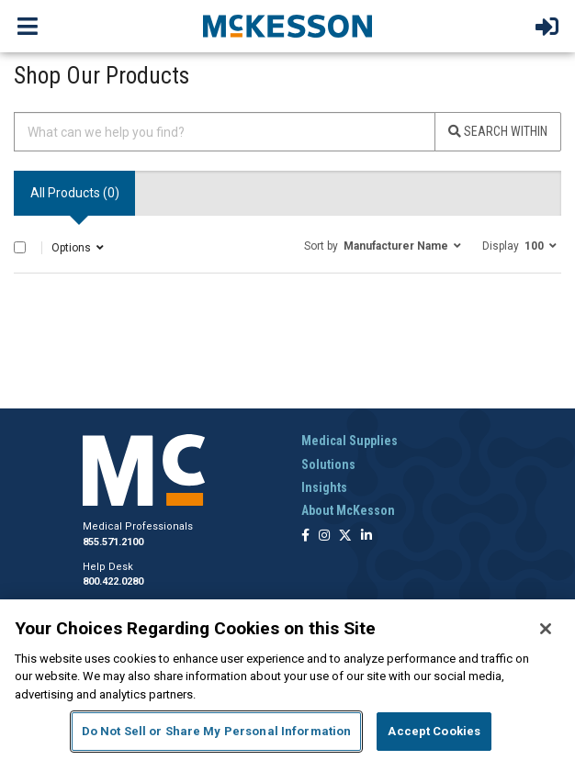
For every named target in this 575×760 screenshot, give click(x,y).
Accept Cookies (434, 731)
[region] (287, 679)
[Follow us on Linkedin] (366, 536)
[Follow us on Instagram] (324, 536)
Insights (324, 487)
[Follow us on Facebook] (305, 536)
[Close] (545, 629)
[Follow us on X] (345, 536)
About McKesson (348, 510)
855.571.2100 (113, 542)
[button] (382, 245)
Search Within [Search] (497, 131)
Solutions (328, 464)
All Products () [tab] (74, 192)
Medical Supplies (349, 440)
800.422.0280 (113, 581)
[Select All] (20, 247)
